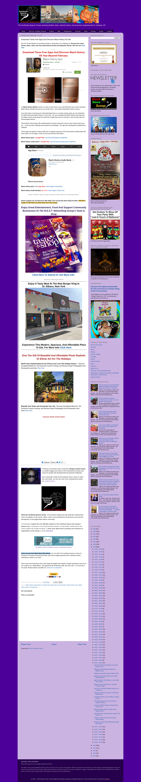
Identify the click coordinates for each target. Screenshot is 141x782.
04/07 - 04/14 (98, 647)
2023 (94, 536)
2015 (94, 753)
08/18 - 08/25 (98, 598)
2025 (94, 531)
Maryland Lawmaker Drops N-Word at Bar (106, 673)
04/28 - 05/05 (98, 639)
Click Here (65, 347)
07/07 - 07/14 (98, 614)
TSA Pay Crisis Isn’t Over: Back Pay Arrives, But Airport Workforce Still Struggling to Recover (109, 455)
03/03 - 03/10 (98, 660)
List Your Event (95, 361)
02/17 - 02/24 (98, 726)
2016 (94, 750)
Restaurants (68, 31)
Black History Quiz (72, 585)
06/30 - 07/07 (98, 616)
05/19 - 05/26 (98, 632)
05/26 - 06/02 (98, 629)
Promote (78, 31)
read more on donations (54, 567)
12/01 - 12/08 (98, 559)
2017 (94, 748)
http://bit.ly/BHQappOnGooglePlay (56, 137)
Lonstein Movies (49, 481)
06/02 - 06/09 (98, 626)
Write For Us (94, 368)
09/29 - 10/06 (98, 582)
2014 (94, 756)
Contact (109, 31)
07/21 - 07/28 (98, 608)
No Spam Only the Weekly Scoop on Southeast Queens (54, 547)
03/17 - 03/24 (98, 655)
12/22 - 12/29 (98, 551)
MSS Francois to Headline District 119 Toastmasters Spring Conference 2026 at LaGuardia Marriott (109, 441)
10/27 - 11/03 (98, 572)
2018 (94, 745)
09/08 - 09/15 (98, 590)
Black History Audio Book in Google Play (37, 585)
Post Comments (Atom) (36, 648)
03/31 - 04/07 (98, 650)
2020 (94, 544)
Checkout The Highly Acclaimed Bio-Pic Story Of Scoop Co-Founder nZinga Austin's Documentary (105, 289)
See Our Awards (95, 354)
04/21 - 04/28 (98, 642)
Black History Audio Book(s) (58, 585)
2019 (94, 547)
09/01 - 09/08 (98, 593)
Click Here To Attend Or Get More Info (53, 275)
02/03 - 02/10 (98, 732)
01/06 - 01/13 (98, 742)
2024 (94, 534)
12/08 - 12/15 (98, 557)
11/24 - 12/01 (98, 562)
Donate (93, 31)
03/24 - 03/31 (98, 652)
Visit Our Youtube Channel (37, 31)
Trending (93, 356)
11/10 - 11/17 (98, 567)
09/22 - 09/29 (98, 585)
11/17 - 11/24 (98, 564)
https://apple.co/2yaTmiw (56, 190)
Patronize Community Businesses (101, 370)
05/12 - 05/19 (98, 634)
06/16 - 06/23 (98, 621)
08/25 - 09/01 (98, 595)
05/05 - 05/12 (98, 637)
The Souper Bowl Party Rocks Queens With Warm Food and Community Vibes (107, 413)
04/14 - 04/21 (98, 644)
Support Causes (95, 377)
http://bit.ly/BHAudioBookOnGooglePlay (63, 141)
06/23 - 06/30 (98, 619)
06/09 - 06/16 (98, 624)
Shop (85, 31)
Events (51, 31)
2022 (94, 539)
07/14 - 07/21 (98, 611)
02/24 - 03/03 (98, 662)
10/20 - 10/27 (98, 575)
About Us (93, 366)
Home (23, 31)
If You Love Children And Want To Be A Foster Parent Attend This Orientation (108, 426)
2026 (94, 529)
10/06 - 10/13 (98, 580)
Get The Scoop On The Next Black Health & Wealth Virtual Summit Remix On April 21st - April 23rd (109, 386)
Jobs (58, 31)
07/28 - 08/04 (98, 606)
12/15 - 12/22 (98, 554)
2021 (94, 541)
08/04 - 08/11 (98, 603)
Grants (101, 31)
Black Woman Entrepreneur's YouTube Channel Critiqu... (105, 685)
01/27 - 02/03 (98, 734)
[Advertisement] (53, 439)
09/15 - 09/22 (98, 588)
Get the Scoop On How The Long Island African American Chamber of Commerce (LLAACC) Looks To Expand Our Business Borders (109, 482)
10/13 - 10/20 (98, 577)
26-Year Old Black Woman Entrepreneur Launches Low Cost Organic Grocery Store (108, 400)
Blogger (107, 779)
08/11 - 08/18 (98, 601)
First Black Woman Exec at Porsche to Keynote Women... (105, 701)
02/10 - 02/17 (98, 729)
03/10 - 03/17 (98, 657)
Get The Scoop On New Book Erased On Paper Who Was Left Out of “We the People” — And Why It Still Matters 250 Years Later (109, 509)
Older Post (82, 644)
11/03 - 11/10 (98, 570)
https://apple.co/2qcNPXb (54, 186)
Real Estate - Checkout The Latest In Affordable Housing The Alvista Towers (105, 373)
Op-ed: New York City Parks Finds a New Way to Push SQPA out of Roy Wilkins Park (109, 468)
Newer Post (26, 644)
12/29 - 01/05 (98, 549)
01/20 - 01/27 (98, 737)
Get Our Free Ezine (96, 345)
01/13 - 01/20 (98, 739)
